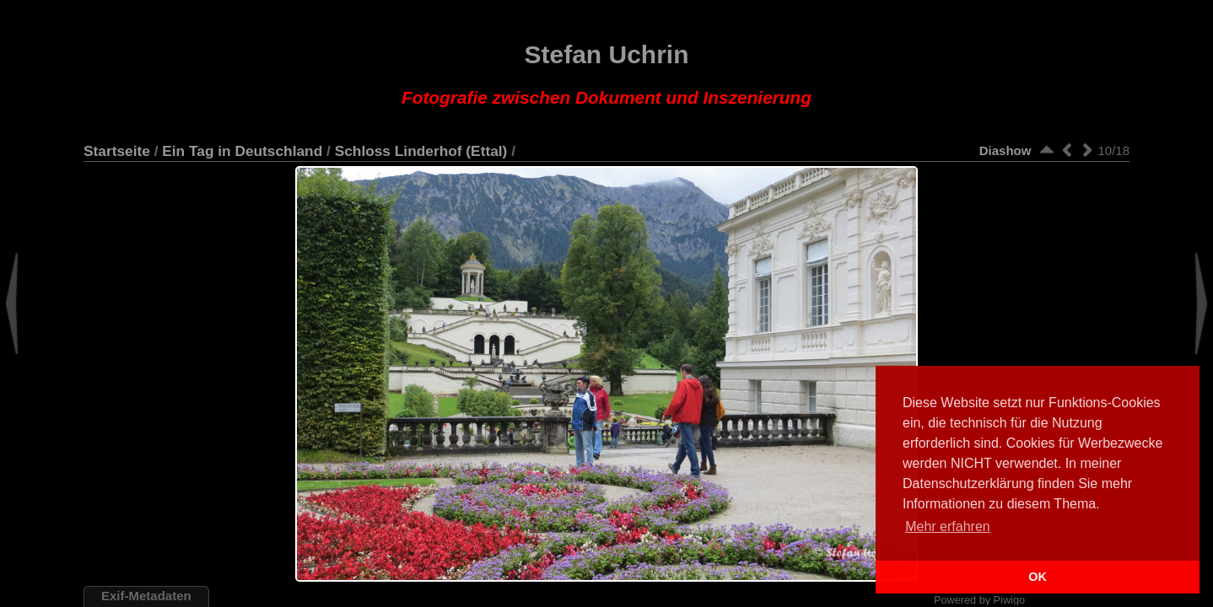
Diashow (1005, 150)
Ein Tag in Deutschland (242, 150)
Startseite (117, 150)
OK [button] (1037, 576)
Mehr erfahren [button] (947, 526)
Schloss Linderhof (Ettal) (421, 150)
